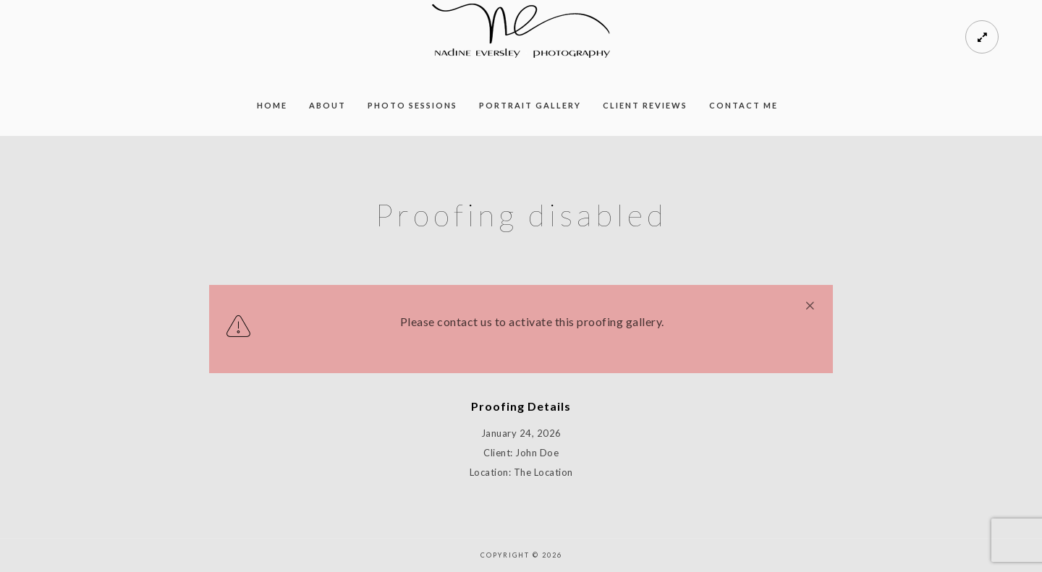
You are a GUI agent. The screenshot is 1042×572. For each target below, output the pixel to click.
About (327, 105)
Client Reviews (645, 105)
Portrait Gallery (530, 105)
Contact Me (743, 105)
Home (272, 105)
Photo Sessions (412, 105)
